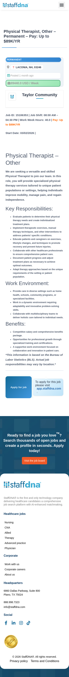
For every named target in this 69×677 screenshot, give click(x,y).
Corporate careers (15, 569)
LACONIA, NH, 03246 (28, 67)
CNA (7, 527)
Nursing (9, 522)
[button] (61, 5)
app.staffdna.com (49, 388)
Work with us (12, 564)
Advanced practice (15, 543)
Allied (8, 532)
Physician (10, 548)
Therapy (9, 537)
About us (10, 574)
